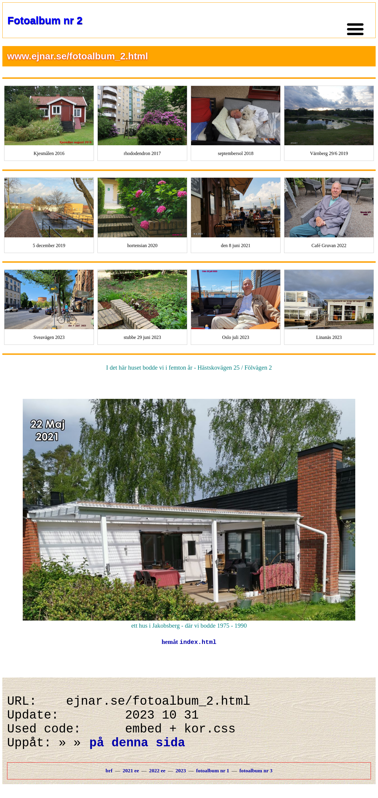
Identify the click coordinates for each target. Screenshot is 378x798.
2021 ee (131, 782)
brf (108, 782)
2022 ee (157, 782)
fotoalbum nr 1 (212, 782)
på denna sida (137, 753)
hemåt (189, 642)
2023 (180, 782)
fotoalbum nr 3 (256, 782)
